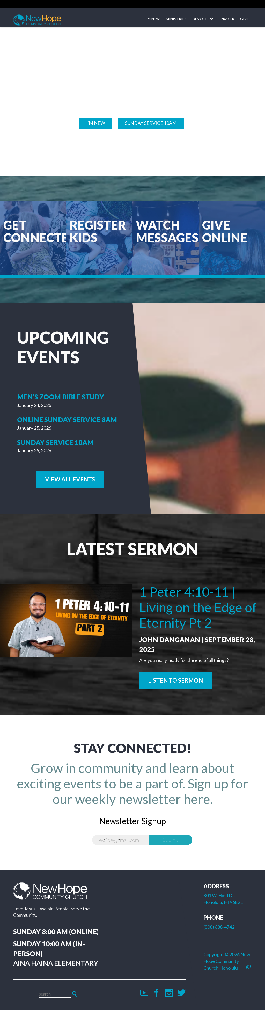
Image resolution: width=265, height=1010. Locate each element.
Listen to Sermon (175, 680)
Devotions (203, 19)
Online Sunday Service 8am (67, 419)
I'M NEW (95, 123)
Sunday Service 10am (55, 442)
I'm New (152, 19)
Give (244, 19)
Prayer (227, 19)
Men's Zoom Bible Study (60, 397)
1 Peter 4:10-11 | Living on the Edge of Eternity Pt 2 (198, 607)
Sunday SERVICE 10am (150, 123)
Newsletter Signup (132, 821)
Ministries (176, 19)
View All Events (70, 479)
